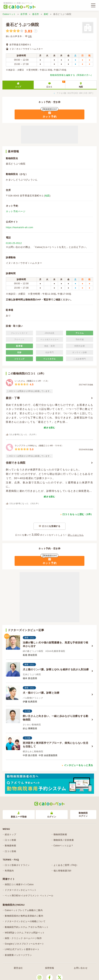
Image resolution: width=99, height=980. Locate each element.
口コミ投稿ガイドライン (17, 865)
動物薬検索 (10, 845)
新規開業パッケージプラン (18, 955)
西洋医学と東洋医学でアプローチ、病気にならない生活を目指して (55, 744)
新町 (46, 14)
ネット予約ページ (15, 211)
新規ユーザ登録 (19, 815)
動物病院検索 (60, 834)
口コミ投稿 (10, 851)
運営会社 (18, 968)
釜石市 (35, 14)
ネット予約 (50, 116)
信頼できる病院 (15, 462)
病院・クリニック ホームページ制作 (23, 938)
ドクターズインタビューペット (21, 890)
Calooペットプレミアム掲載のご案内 (24, 910)
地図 (81, 87)
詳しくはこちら (76, 535)
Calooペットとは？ (63, 845)
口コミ (55, 84)
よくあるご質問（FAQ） (66, 865)
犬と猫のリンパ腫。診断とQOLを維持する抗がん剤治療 (56, 669)
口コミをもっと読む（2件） (77, 514)
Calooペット (9, 14)
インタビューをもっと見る (78, 765)
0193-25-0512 (14, 243)
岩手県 (23, 14)
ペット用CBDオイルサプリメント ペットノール (29, 895)
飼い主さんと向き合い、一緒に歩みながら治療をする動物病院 (55, 718)
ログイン (51, 815)
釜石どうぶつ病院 (22, 24)
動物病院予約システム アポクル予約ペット (26, 927)
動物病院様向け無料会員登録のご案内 (24, 916)
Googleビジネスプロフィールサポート (24, 944)
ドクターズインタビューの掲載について (25, 921)
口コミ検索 (10, 840)
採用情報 (49, 968)
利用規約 (9, 870)
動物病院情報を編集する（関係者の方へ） (71, 75)
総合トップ (10, 834)
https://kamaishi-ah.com (19, 227)
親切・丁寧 (13, 397)
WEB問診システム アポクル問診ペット (25, 932)
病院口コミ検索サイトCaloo (19, 884)
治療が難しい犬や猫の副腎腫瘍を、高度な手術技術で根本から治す (55, 644)
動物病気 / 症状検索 (64, 840)
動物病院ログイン (83, 814)
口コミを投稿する (51, 526)
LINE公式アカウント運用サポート (22, 949)
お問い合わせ (80, 968)
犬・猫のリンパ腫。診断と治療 (41, 692)
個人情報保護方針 (63, 870)
